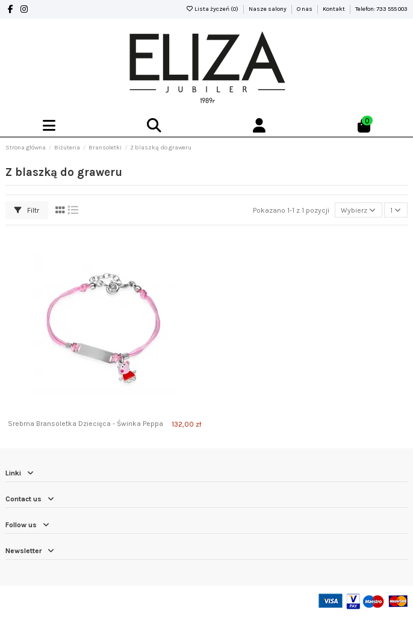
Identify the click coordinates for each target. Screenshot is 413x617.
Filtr (26, 210)
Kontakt (334, 9)
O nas (305, 9)
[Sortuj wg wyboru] (358, 210)
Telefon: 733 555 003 (381, 9)
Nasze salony (268, 9)
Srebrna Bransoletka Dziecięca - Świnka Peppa (85, 423)
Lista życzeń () (212, 9)
